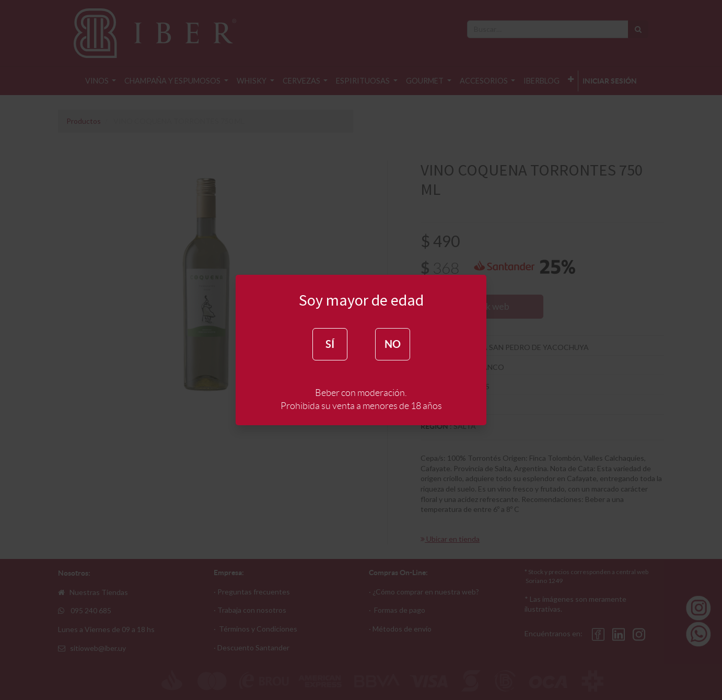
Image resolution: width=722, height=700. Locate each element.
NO (393, 344)
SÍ (329, 344)
